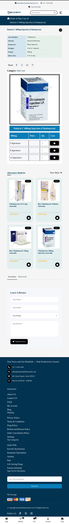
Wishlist (20, 520)
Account (48, 520)
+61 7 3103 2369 (46, 3)
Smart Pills (12, 445)
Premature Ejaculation (16, 453)
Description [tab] (12, 277)
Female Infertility (14, 468)
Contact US (12, 398)
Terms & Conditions (15, 421)
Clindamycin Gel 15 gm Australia (18, 205)
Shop (6, 520)
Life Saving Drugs (15, 464)
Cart (34, 520)
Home (11, 18)
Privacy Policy (13, 418)
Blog (9, 409)
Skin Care (22, 18)
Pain (9, 460)
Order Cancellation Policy (18, 433)
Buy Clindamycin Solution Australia (48, 205)
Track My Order (34, 7)
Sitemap (10, 437)
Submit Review (19, 341)
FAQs (9, 402)
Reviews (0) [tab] (22, 277)
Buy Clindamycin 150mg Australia (18, 252)
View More (56, 173)
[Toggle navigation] (61, 13)
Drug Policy (12, 425)
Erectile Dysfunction (16, 449)
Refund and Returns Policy (18, 429)
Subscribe (34, 486)
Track (62, 520)
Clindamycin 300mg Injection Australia (45, 252)
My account (12, 406)
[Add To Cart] (29, 218)
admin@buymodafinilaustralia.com (26, 3)
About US (11, 394)
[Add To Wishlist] (60, 30)
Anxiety (10, 456)
